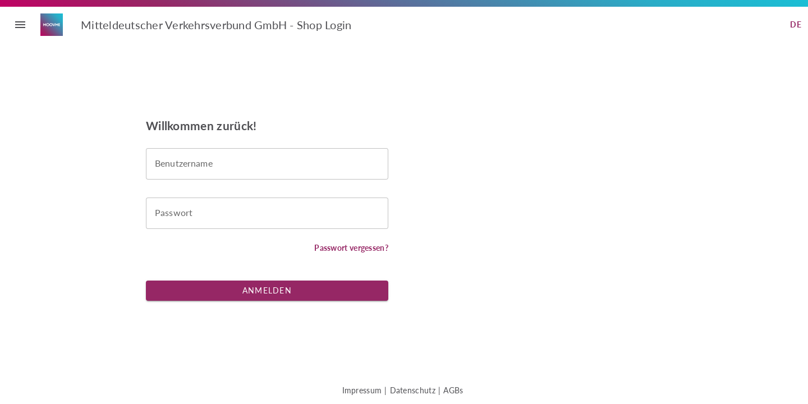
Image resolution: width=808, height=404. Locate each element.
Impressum (362, 390)
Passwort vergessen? (351, 247)
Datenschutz (412, 390)
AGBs (453, 390)
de (795, 24)
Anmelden (267, 290)
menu (20, 24)
